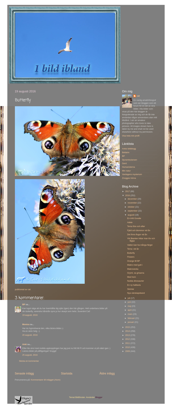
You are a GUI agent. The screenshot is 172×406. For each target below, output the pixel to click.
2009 (127, 351)
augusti (131, 215)
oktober (131, 207)
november (133, 203)
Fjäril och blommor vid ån (138, 230)
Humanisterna (128, 167)
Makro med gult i (134, 265)
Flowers (130, 257)
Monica (25, 324)
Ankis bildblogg (129, 149)
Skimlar (130, 289)
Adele (129, 222)
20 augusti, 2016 (30, 335)
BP (23, 304)
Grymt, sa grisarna (135, 273)
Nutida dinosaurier (135, 281)
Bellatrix (125, 152)
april (130, 310)
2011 (127, 343)
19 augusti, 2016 (30, 315)
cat (138, 96)
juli (129, 298)
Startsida (66, 373)
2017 (127, 191)
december (133, 199)
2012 (127, 339)
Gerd (124, 163)
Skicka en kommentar (29, 361)
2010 (127, 347)
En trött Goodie (134, 218)
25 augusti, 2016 (30, 355)
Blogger (98, 397)
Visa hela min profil (130, 136)
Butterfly (131, 253)
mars (130, 314)
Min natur (126, 171)
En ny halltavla (134, 285)
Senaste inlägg (24, 373)
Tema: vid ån (133, 249)
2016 (127, 195)
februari (131, 318)
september (133, 211)
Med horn (131, 277)
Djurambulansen (129, 160)
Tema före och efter (136, 226)
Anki (24, 344)
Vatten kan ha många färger (140, 245)
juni (130, 302)
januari (131, 322)
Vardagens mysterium (132, 174)
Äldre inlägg (107, 373)
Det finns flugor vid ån (137, 234)
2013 (127, 335)
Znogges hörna (129, 178)
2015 (127, 327)
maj (130, 306)
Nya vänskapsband (136, 293)
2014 (127, 331)
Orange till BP (133, 261)
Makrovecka (132, 269)
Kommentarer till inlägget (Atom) (45, 380)
